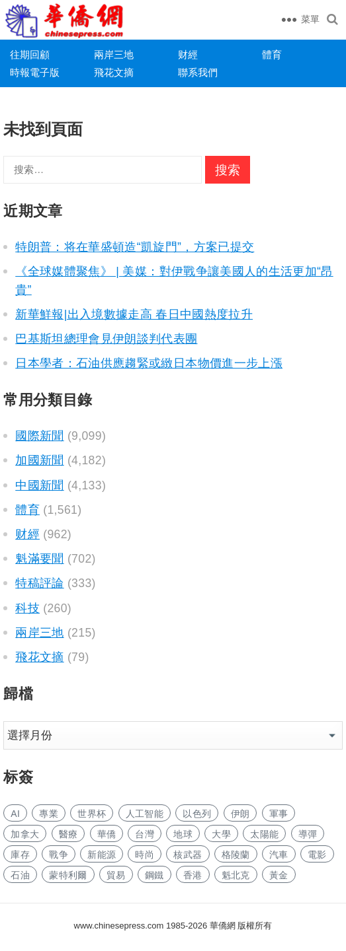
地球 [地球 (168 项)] (183, 834)
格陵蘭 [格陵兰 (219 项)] (236, 854)
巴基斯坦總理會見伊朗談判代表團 (106, 338)
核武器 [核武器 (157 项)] (187, 854)
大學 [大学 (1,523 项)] (221, 834)
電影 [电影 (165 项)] (317, 854)
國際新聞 (39, 435)
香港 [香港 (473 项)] (192, 875)
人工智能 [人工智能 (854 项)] (144, 813)
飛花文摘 (114, 72)
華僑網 (221, 926)
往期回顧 (30, 54)
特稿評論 (39, 583)
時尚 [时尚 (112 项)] (144, 854)
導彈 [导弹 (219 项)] (308, 834)
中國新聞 (39, 485)
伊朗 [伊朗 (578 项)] (240, 813)
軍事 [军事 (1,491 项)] (278, 813)
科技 (27, 608)
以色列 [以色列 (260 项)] (197, 813)
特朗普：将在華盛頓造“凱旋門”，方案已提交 (134, 247)
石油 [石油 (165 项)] (20, 875)
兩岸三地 (114, 54)
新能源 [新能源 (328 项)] (101, 854)
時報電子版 (35, 72)
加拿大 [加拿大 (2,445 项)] (25, 834)
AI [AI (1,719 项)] (15, 813)
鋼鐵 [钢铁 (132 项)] (154, 875)
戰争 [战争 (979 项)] (58, 854)
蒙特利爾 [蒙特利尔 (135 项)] (68, 875)
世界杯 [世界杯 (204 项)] (91, 813)
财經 (188, 54)
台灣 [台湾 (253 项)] (144, 834)
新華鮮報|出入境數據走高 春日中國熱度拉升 (134, 314)
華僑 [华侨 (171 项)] (106, 834)
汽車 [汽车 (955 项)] (278, 854)
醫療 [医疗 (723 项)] (68, 834)
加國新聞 (39, 460)
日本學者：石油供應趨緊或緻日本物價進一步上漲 (148, 363)
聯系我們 (198, 72)
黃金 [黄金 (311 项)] (278, 875)
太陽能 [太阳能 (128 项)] (264, 834)
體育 (272, 54)
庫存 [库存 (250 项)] (20, 854)
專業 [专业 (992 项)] (48, 813)
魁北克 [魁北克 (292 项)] (236, 875)
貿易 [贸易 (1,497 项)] (116, 875)
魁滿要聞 (39, 558)
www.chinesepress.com (119, 926)
